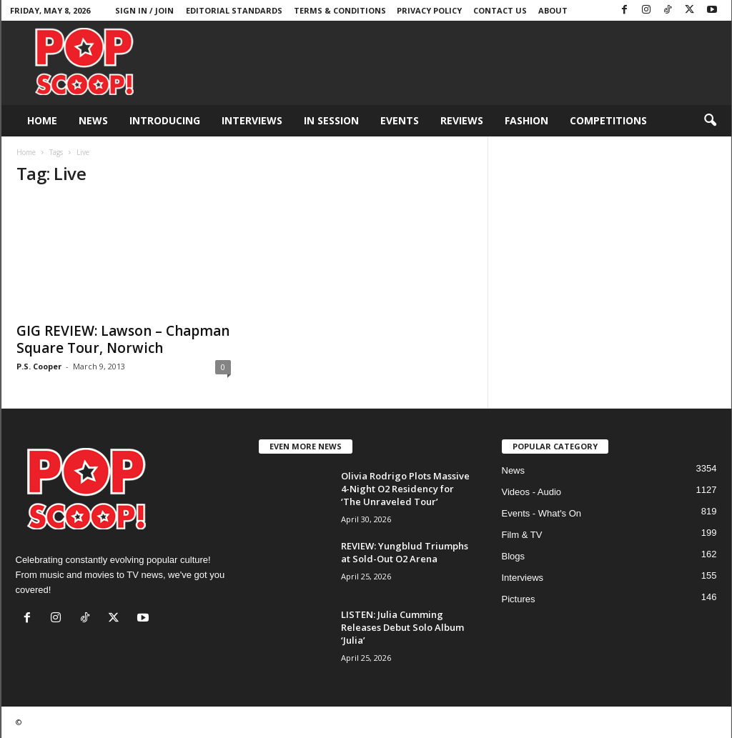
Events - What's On (542, 513)
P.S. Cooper (38, 366)
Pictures (518, 599)
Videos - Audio (532, 492)
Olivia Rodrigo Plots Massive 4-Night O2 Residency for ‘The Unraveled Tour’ (405, 488)
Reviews (461, 120)
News (93, 120)
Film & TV (522, 534)
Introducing (164, 120)
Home (42, 120)
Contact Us (500, 10)
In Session (331, 120)
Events (399, 120)
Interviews (252, 120)
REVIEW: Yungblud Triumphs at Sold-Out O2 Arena (404, 552)
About (553, 10)
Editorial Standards (234, 10)
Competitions (608, 120)
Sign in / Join (144, 10)
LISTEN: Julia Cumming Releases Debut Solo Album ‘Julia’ (402, 627)
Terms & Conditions (340, 10)
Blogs (513, 556)
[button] (710, 120)
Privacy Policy (429, 10)
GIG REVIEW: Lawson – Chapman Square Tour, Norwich (122, 339)
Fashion (526, 120)
